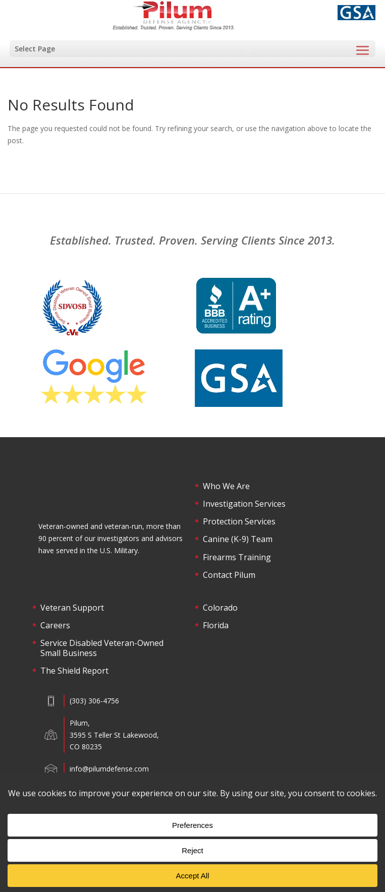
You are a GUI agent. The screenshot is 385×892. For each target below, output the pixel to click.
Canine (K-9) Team (237, 539)
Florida (216, 626)
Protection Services (239, 522)
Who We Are (226, 487)
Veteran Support (72, 608)
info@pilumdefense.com (109, 769)
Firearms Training (237, 558)
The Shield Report (74, 671)
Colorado (220, 608)
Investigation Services (244, 504)
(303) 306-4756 (94, 700)
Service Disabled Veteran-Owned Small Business (101, 648)
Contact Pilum (229, 575)
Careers (55, 626)
